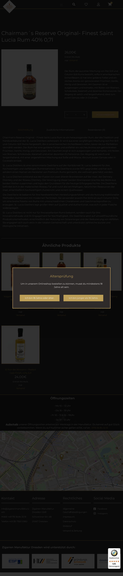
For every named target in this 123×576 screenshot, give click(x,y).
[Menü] (118, 549)
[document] (61, 288)
